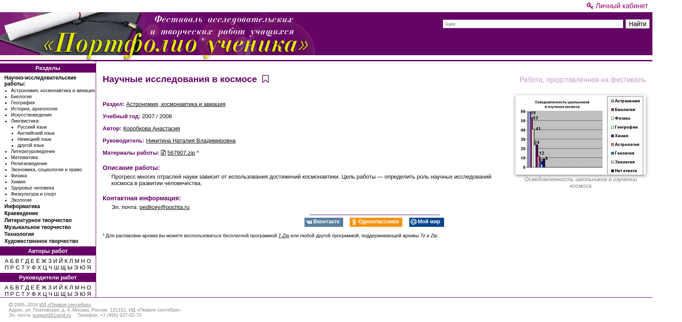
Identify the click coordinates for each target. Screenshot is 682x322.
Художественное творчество (41, 241)
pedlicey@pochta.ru (165, 207)
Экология (21, 199)
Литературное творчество (38, 220)
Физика (19, 175)
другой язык (30, 145)
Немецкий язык (34, 139)
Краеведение (21, 213)
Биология (21, 96)
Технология (19, 234)
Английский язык (35, 133)
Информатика (22, 206)
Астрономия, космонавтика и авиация (53, 90)
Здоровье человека (32, 187)
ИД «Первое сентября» (65, 304)
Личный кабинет (617, 6)
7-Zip (283, 235)
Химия (18, 181)
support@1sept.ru (52, 315)
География (23, 102)
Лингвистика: (25, 120)
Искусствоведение (31, 114)
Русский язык (32, 126)
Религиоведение (29, 163)
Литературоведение (33, 151)
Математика (24, 157)
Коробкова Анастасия (151, 128)
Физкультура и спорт (34, 193)
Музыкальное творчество (37, 227)
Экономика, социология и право (46, 169)
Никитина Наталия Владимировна (191, 140)
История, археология (34, 108)
